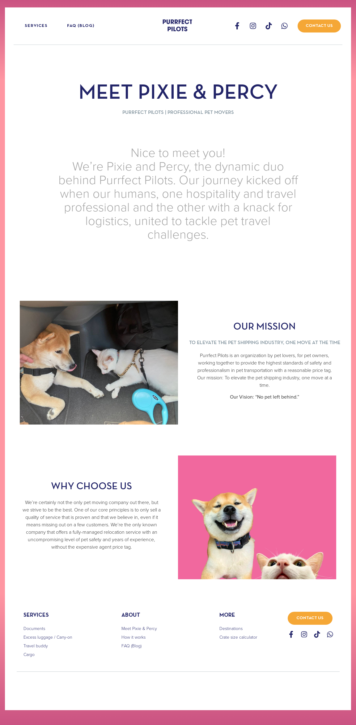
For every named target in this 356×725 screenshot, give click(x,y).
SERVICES (36, 615)
